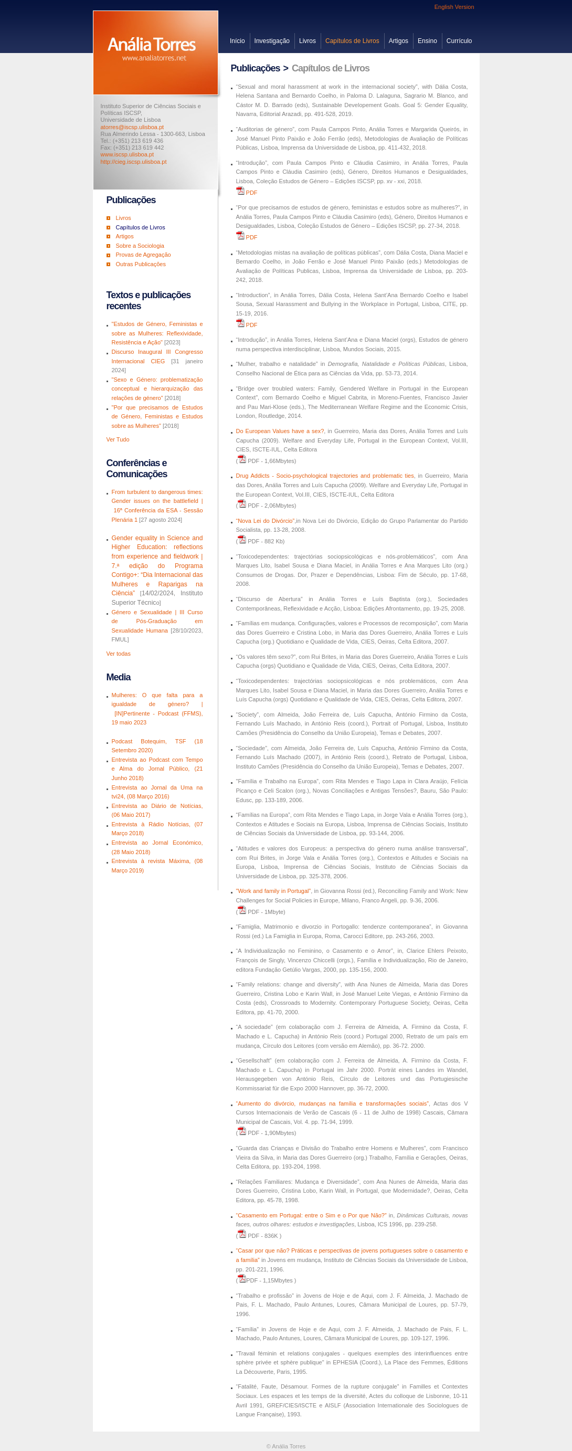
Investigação (272, 41)
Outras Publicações (141, 264)
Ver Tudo (118, 439)
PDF (252, 193)
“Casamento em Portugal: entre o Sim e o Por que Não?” (311, 1215)
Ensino (427, 41)
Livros (307, 41)
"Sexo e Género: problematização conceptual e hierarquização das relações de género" (157, 388)
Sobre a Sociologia (140, 246)
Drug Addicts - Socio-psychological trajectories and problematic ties (325, 475)
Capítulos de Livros (352, 41)
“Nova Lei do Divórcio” (265, 521)
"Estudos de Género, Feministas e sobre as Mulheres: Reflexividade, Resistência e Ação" (157, 333)
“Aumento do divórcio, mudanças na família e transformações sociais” (332, 1103)
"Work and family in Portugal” (273, 891)
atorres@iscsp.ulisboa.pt (132, 127)
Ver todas (119, 653)
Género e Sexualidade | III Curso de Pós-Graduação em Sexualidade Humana (157, 621)
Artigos (398, 41)
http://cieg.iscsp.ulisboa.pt (134, 162)
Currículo (459, 41)
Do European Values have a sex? (280, 431)
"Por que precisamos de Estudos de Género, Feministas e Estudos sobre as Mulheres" (157, 416)
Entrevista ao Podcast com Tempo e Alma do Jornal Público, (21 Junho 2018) (157, 768)
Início (237, 41)
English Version (454, 7)
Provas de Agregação (143, 254)
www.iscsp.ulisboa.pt (127, 154)
